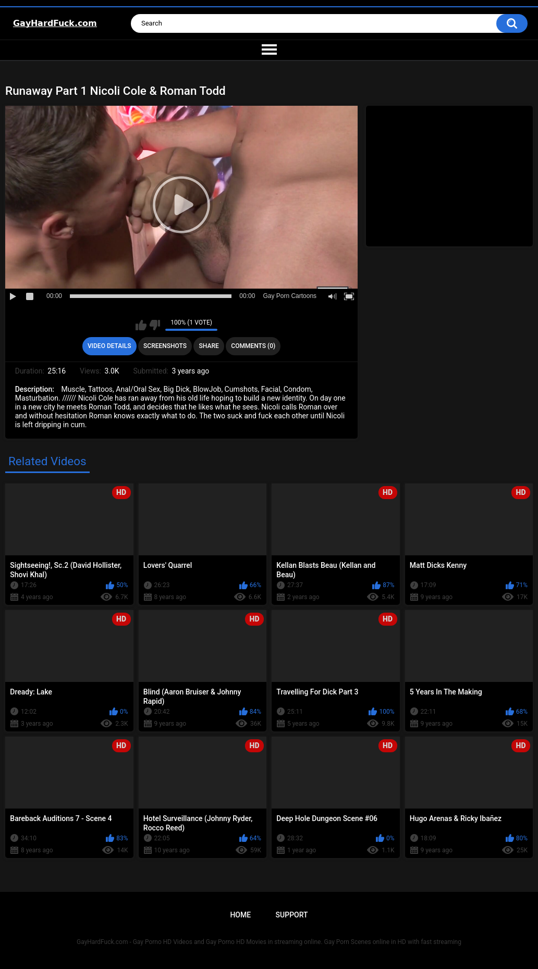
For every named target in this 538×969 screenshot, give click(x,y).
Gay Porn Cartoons (289, 296)
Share (209, 346)
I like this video (141, 325)
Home (240, 915)
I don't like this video (154, 325)
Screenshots (165, 346)
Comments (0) (253, 346)
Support (292, 915)
